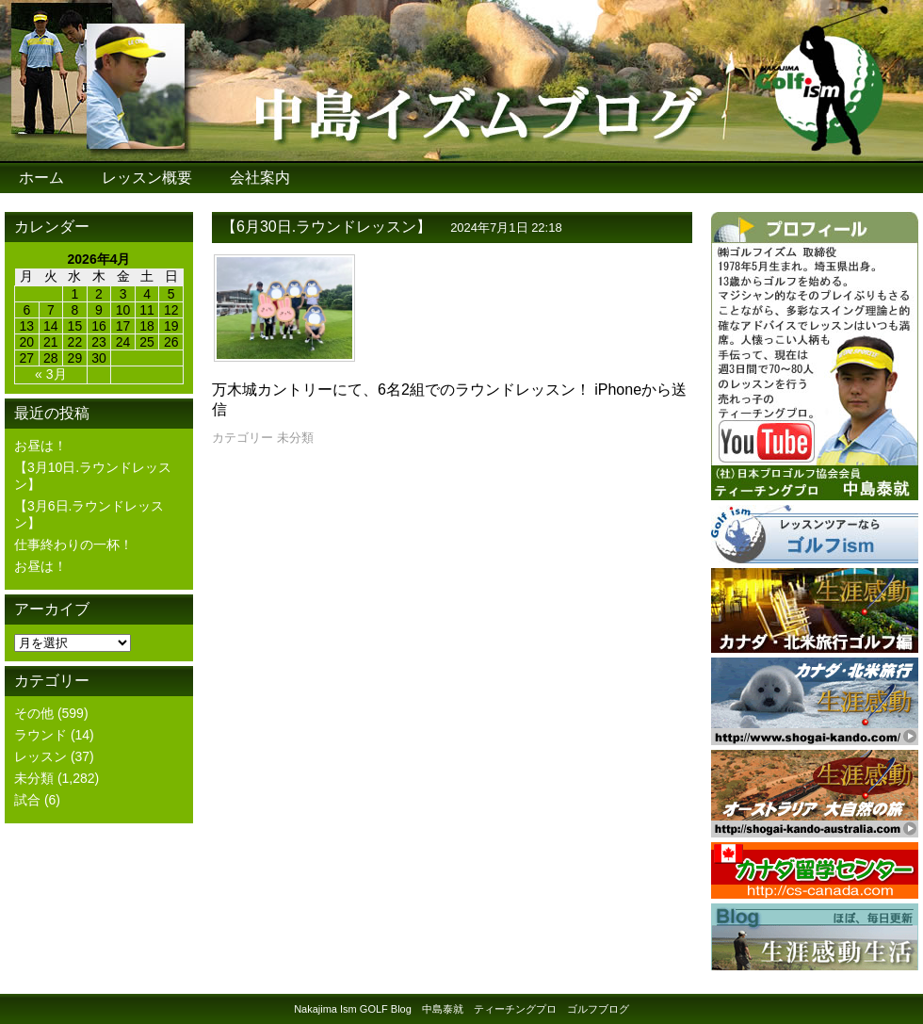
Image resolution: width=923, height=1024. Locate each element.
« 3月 (50, 374)
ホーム (41, 178)
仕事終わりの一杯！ (73, 544)
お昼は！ (40, 445)
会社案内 (260, 178)
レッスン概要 (147, 178)
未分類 (34, 778)
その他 (34, 713)
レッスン (40, 756)
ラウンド (40, 734)
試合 (27, 799)
